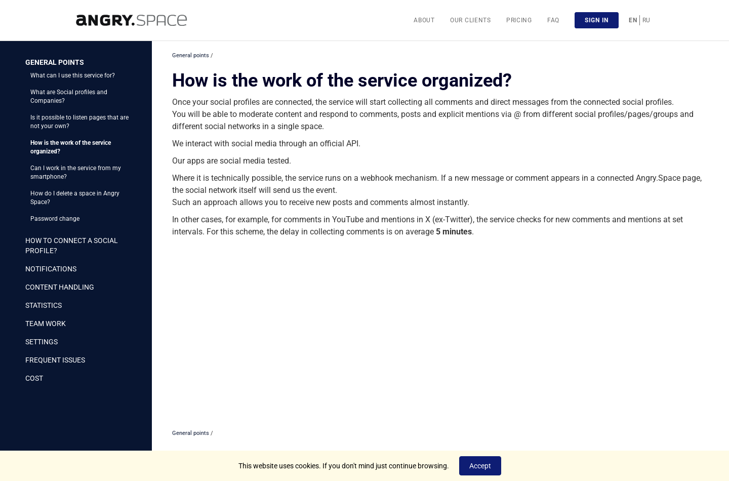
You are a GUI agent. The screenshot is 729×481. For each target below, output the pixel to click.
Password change (54, 218)
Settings (41, 342)
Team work (45, 323)
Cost (34, 378)
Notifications (50, 269)
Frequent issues (55, 360)
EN (633, 20)
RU (646, 20)
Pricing (519, 20)
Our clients (470, 20)
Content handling (59, 287)
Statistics (43, 305)
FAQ (553, 20)
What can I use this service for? (72, 75)
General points (54, 62)
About (424, 20)
